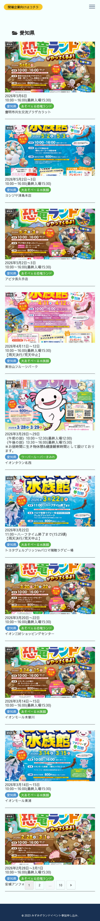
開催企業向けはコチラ (23, 7)
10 (60, 885)
